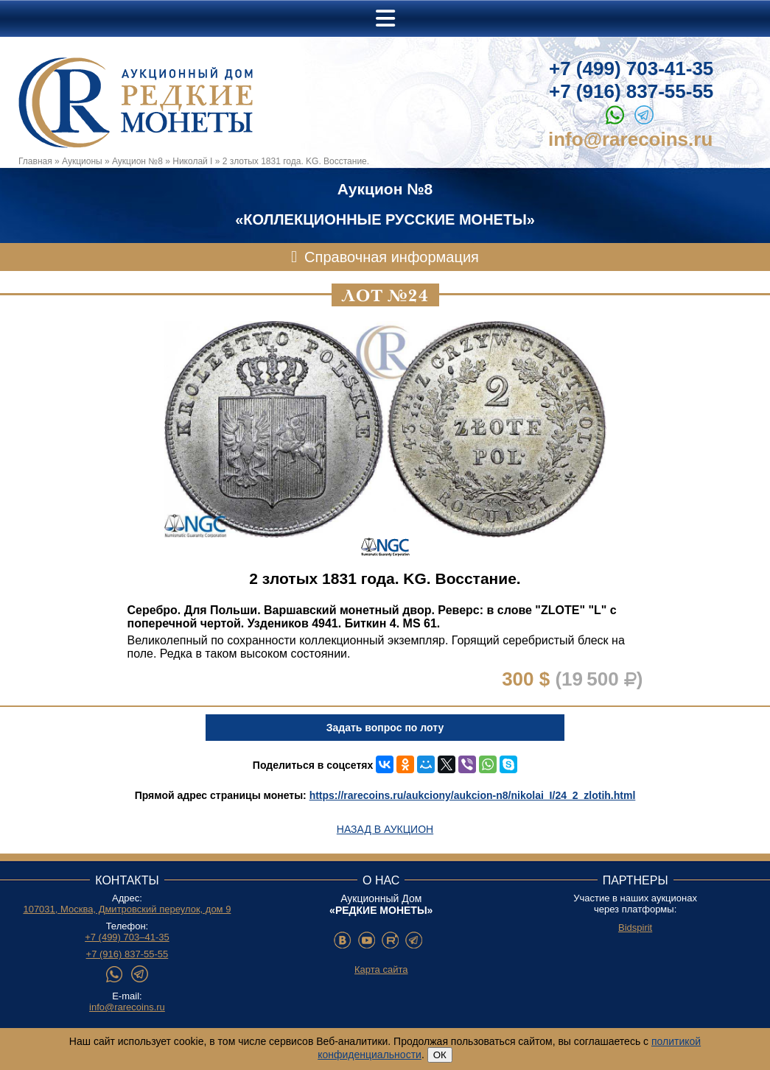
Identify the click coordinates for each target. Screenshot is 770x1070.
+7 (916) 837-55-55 (631, 91)
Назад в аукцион (385, 829)
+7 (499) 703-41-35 (631, 68)
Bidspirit (635, 927)
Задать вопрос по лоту (385, 727)
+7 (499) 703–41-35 (127, 937)
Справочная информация (391, 257)
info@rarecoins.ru (630, 139)
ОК (440, 1054)
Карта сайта (380, 969)
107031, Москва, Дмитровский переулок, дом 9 (127, 909)
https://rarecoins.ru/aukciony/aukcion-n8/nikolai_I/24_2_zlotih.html (472, 795)
